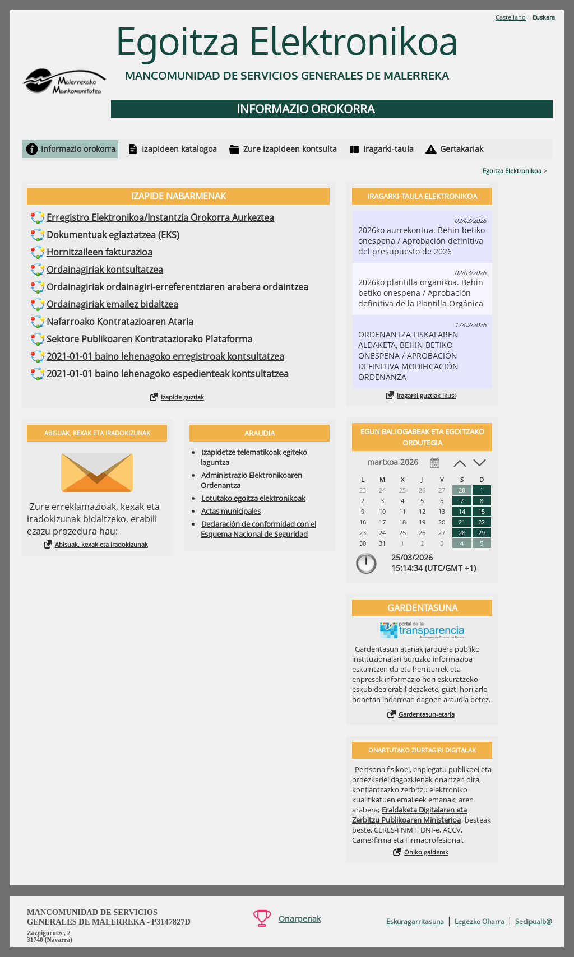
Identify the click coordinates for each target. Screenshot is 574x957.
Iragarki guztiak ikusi (426, 395)
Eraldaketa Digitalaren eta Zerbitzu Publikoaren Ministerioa (409, 815)
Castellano (511, 17)
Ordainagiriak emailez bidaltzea (112, 304)
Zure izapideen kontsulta (290, 148)
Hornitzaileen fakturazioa (99, 252)
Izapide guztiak (182, 397)
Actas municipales (231, 511)
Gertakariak (461, 148)
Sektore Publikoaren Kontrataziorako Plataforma (149, 339)
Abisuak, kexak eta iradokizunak (101, 544)
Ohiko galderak (426, 852)
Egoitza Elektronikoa (512, 170)
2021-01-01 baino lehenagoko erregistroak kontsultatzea (165, 356)
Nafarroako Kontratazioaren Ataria (120, 321)
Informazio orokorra (78, 148)
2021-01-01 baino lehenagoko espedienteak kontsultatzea (168, 374)
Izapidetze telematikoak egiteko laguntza (254, 457)
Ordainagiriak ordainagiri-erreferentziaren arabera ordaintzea (177, 287)
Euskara (544, 17)
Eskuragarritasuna (415, 921)
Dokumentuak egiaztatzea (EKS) (113, 235)
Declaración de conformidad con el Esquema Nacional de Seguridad (258, 529)
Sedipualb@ (533, 921)
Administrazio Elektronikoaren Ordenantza (251, 480)
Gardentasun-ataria (427, 714)
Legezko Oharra (479, 921)
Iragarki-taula (388, 148)
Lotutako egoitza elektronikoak (253, 498)
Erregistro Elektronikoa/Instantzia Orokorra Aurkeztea (160, 217)
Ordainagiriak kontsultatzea (105, 269)
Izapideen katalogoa (179, 148)
